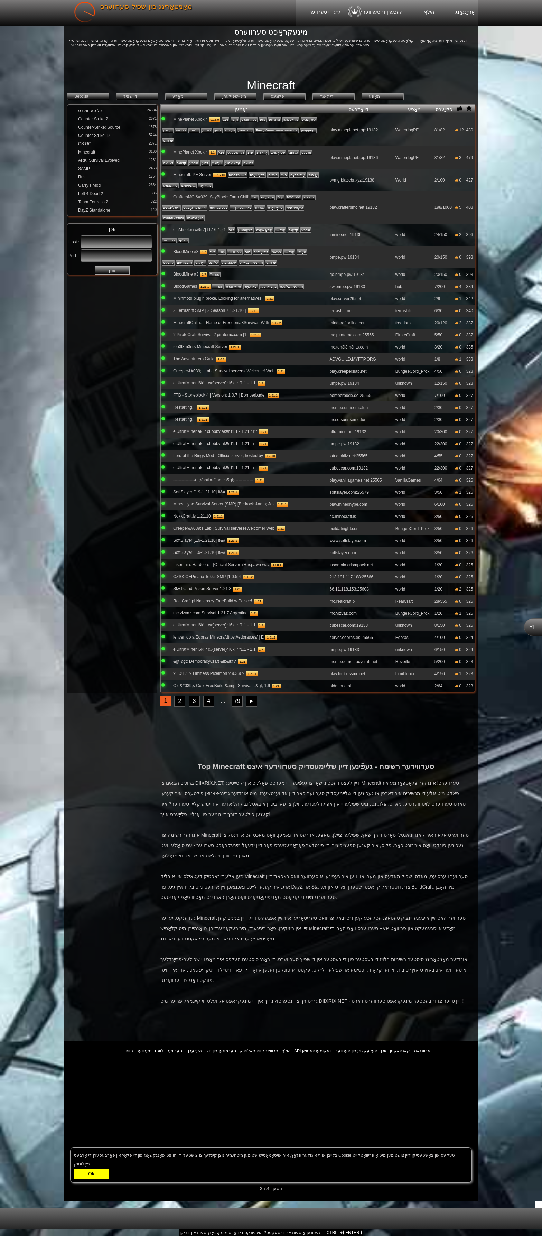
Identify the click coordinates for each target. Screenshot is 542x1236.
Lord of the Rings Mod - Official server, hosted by (218, 455)
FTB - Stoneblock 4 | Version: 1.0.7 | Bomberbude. (219, 395)
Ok (91, 1174)
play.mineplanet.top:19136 (353, 157)
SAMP (84, 168)
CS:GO (85, 143)
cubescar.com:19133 (348, 625)
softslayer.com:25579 (348, 492)
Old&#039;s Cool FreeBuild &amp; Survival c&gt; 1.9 (221, 685)
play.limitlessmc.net (347, 673)
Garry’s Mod (89, 185)
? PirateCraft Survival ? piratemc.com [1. (210, 334)
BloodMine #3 (185, 251)
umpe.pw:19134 (344, 383)
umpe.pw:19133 (344, 649)
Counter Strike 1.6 (95, 135)
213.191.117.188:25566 (351, 577)
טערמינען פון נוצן (220, 1051)
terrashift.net (341, 310)
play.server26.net (345, 298)
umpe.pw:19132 (344, 444)
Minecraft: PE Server (192, 174)
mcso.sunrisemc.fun (347, 419)
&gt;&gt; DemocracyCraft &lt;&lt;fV (204, 661)
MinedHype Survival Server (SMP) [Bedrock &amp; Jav (223, 504)
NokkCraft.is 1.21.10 (192, 516)
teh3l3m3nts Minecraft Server (200, 346)
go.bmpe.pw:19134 (347, 274)
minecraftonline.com (347, 322)
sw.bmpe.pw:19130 (347, 286)
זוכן (112, 270)
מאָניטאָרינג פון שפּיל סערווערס (146, 6)
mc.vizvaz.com (343, 613)
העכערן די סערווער (375, 13)
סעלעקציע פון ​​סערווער (356, 1051)
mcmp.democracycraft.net (353, 661)
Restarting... (184, 407)
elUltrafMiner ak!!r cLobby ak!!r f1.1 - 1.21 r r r (215, 431)
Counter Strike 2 (93, 119)
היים (129, 1051)
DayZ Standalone (94, 210)
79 (237, 701)
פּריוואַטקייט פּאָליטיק (259, 1051)
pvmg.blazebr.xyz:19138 (351, 180)
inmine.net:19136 (345, 234)
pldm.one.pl (340, 686)
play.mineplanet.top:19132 (353, 130)
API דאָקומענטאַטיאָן (313, 1051)
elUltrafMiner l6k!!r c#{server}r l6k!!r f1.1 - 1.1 (214, 383)
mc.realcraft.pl (342, 601)
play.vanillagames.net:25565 (355, 480)
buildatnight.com (344, 528)
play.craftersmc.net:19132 (353, 207)
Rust (82, 177)
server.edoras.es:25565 (351, 637)
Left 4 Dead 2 (90, 193)
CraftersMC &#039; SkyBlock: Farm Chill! (211, 197)
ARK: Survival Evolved (99, 160)
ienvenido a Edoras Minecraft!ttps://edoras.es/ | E (218, 637)
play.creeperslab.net (347, 371)
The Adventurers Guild (193, 358)
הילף (424, 12)
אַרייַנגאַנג (460, 13)
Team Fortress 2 (93, 201)
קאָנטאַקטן (400, 1051)
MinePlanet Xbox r (190, 119)
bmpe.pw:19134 (344, 257)
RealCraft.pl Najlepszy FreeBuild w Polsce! (213, 600)
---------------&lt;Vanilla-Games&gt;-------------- (213, 479)
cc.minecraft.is (342, 516)
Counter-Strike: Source (99, 127)
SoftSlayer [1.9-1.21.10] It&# (199, 492)
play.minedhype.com (348, 504)
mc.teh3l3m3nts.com (348, 347)
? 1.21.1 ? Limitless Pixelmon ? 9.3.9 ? (208, 673)
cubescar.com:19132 (348, 468)
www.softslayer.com (347, 540)
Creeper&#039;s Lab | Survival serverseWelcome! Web (223, 371)
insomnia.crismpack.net (351, 565)
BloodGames (185, 286)
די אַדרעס (371, 109)
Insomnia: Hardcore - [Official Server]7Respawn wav (221, 564)
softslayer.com (342, 552)
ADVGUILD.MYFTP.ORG (352, 359)
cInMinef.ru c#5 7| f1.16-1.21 (199, 229)
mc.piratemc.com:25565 (351, 335)
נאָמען (278, 109)
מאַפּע (420, 109)
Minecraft (86, 152)
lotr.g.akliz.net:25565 (348, 456)
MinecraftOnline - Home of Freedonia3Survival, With (221, 322)
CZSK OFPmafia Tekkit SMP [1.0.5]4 (207, 576)
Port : (73, 255)
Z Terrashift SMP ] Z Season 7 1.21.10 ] (209, 310)
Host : (73, 242)
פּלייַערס (445, 109)
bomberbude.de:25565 (350, 395)
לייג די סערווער (319, 13)
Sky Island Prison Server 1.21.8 (202, 588)
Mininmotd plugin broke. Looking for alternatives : (218, 298)
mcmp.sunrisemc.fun (348, 407)
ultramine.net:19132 (347, 431)
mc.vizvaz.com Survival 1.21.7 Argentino (210, 613)
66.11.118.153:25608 (348, 589)
